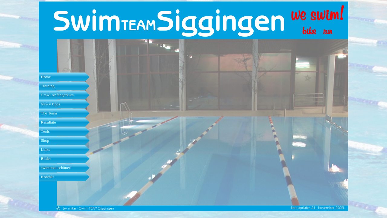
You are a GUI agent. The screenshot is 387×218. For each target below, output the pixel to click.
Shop (45, 140)
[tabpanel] (144, 25)
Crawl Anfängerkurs (57, 95)
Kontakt (47, 176)
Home (46, 76)
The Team (49, 113)
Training (47, 86)
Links (45, 149)
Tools (45, 131)
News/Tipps (50, 104)
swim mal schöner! (56, 167)
